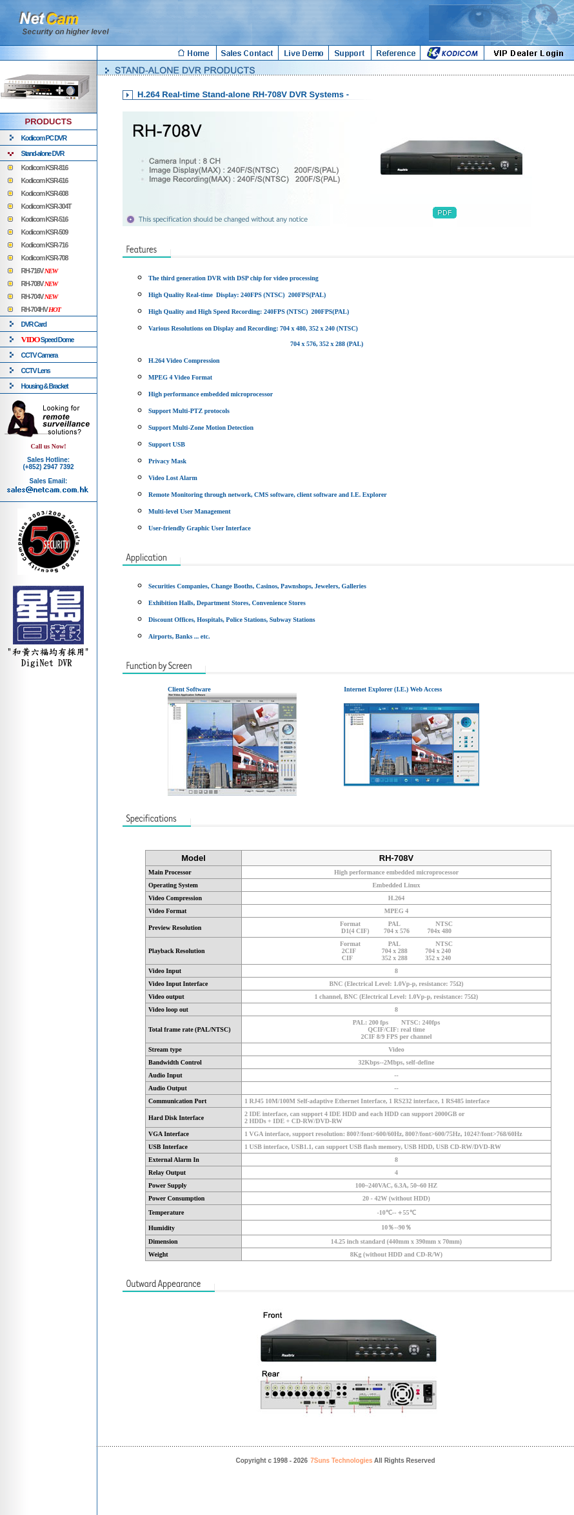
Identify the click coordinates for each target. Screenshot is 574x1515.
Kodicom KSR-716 (44, 245)
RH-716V (39, 271)
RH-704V (39, 296)
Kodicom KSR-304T (46, 206)
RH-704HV (41, 309)
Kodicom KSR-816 (44, 167)
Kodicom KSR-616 (44, 180)
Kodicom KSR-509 (44, 232)
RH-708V (39, 283)
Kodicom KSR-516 (44, 219)
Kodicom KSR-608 (44, 193)
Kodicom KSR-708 (44, 258)
